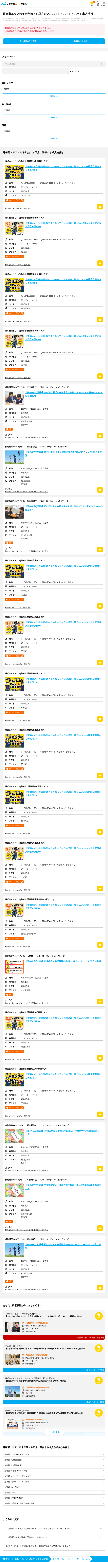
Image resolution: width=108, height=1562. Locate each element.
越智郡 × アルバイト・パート (54, 1454)
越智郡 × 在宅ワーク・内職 (54, 1471)
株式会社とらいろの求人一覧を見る (18, 208)
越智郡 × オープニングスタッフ (54, 1476)
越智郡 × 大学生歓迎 (54, 1465)
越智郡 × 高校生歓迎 (54, 1460)
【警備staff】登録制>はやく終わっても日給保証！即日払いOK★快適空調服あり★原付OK (63, 168)
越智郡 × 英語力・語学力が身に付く (54, 1503)
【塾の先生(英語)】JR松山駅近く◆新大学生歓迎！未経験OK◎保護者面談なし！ (62, 1132)
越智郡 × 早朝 (54, 1492)
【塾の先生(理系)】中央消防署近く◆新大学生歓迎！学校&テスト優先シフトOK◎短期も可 (64, 394)
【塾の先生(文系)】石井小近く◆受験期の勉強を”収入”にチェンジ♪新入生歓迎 (63, 961)
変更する (54, 96)
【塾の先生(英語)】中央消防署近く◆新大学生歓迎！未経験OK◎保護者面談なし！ (63, 1187)
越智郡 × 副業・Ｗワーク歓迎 (54, 1482)
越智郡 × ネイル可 (54, 1487)
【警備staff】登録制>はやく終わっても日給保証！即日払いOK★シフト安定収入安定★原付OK (63, 225)
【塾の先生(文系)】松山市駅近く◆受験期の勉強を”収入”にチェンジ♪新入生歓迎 (63, 1246)
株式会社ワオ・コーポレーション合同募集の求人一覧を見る (26, 437)
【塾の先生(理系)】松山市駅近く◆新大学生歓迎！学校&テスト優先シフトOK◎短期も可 (64, 508)
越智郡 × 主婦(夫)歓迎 (54, 1498)
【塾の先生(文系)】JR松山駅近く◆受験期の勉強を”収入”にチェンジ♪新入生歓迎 (63, 454)
